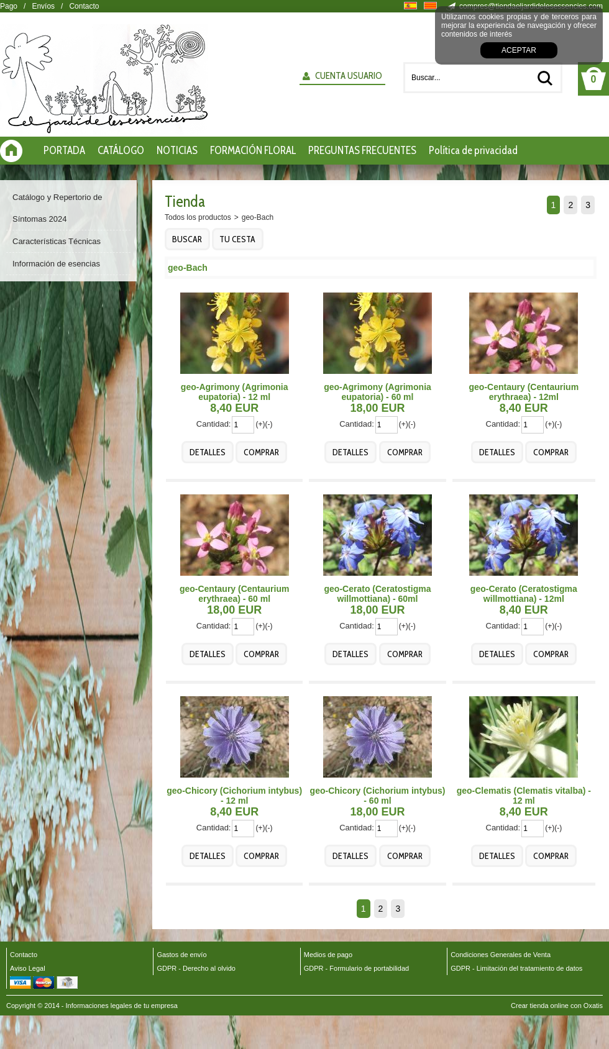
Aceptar (518, 50)
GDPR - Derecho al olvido (196, 968)
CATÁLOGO (121, 150)
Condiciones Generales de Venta (501, 954)
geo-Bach (257, 217)
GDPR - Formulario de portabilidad (356, 968)
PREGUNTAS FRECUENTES (362, 150)
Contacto (84, 6)
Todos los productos (198, 217)
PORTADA (64, 150)
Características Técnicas (56, 241)
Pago (8, 6)
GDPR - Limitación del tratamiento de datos (516, 968)
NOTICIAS (177, 150)
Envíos (43, 6)
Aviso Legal (27, 968)
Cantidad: (213, 424)
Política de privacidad (473, 150)
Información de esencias (56, 263)
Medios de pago (328, 954)
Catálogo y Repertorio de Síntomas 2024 (57, 208)
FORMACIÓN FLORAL (253, 150)
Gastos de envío (181, 954)
